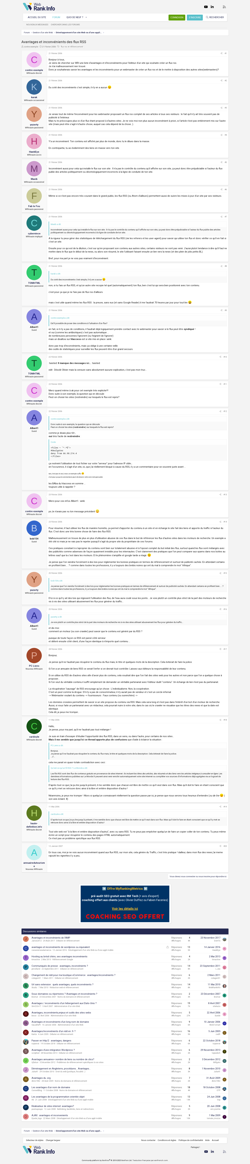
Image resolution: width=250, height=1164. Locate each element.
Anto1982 (37, 1081)
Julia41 (36, 1072)
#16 (223, 609)
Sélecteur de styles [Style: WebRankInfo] (35, 1140)
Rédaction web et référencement (65, 987)
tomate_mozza (212, 1118)
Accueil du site (37, 17)
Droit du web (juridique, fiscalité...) (72, 1072)
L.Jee (216, 969)
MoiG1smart (213, 1025)
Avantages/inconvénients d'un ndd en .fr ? (55, 1031)
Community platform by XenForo (107, 1160)
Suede (216, 1016)
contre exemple (33, 46)
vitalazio (215, 1006)
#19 (223, 807)
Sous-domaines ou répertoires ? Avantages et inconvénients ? (66, 993)
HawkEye (215, 950)
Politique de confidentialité (190, 1140)
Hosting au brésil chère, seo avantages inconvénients (61, 956)
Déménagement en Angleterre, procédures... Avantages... (62, 1068)
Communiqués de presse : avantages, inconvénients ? (61, 965)
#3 (224, 108)
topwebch (214, 1053)
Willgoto (215, 1062)
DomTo (216, 941)
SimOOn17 (38, 1006)
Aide (207, 1140)
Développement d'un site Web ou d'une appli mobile (92, 950)
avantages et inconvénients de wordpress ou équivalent (62, 947)
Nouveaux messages (37, 24)
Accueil (215, 1140)
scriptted (37, 1053)
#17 (223, 649)
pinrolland (37, 969)
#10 (223, 357)
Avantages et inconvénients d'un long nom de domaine (62, 1021)
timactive (37, 959)
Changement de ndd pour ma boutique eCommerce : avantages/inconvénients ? (75, 975)
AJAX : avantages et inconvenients (51, 1115)
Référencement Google (64, 959)
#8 (224, 266)
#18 (223, 720)
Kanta (35, 1034)
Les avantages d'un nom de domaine (52, 1087)
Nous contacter (148, 1140)
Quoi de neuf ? (75, 17)
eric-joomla (214, 1109)
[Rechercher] (214, 17)
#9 (224, 310)
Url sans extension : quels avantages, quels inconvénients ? (64, 984)
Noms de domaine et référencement (75, 997)
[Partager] (220, 53)
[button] (86, 17)
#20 (223, 846)
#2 (224, 80)
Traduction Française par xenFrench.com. (150, 1160)
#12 (223, 411)
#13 (223, 495)
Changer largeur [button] (53, 1140)
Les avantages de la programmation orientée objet (59, 1096)
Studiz (36, 987)
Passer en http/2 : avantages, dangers (53, 1040)
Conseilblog (38, 1090)
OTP (217, 1090)
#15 (223, 573)
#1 (224, 53)
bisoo (35, 1016)
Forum (56, 17)
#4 (224, 135)
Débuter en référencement (69, 941)
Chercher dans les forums (65, 24)
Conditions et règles (167, 1140)
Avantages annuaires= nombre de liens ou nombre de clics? (64, 1059)
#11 (223, 384)
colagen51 (38, 978)
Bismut (36, 997)
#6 (224, 189)
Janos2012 (38, 941)
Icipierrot (37, 1044)
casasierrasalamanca (43, 950)
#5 (224, 162)
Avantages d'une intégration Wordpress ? (54, 1050)
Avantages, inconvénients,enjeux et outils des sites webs (63, 1012)
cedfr (216, 1034)
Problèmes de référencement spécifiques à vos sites (81, 1062)
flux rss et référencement (73, 47)
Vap (217, 1100)
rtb (34, 1100)
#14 (223, 522)
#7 (224, 217)
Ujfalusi (36, 1062)
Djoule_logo (38, 1118)
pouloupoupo (38, 1109)
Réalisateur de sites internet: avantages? (54, 1106)
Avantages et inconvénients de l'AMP (52, 937)
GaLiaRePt (37, 1025)
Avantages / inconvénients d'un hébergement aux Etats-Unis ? (65, 1003)
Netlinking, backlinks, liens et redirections (77, 1109)
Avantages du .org (42, 1078)
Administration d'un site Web (68, 1006)
